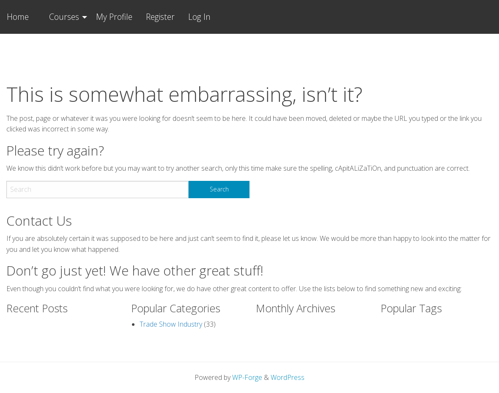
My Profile (114, 16)
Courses (64, 16)
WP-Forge (247, 377)
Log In (199, 16)
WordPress (287, 377)
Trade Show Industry (171, 324)
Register (160, 16)
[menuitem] (65, 17)
